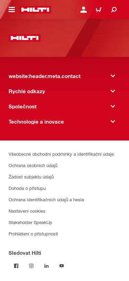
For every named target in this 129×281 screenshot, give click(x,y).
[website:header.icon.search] (113, 9)
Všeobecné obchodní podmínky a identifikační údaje (61, 153)
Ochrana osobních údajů (33, 165)
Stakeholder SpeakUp (30, 222)
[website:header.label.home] (35, 9)
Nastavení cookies (27, 210)
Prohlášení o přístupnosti (33, 233)
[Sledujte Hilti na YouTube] (61, 265)
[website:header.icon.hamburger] (11, 9)
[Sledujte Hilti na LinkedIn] (46, 265)
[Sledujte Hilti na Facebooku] (16, 265)
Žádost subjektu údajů (31, 176)
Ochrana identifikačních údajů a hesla (46, 199)
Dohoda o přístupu (27, 188)
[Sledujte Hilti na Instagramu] (31, 265)
